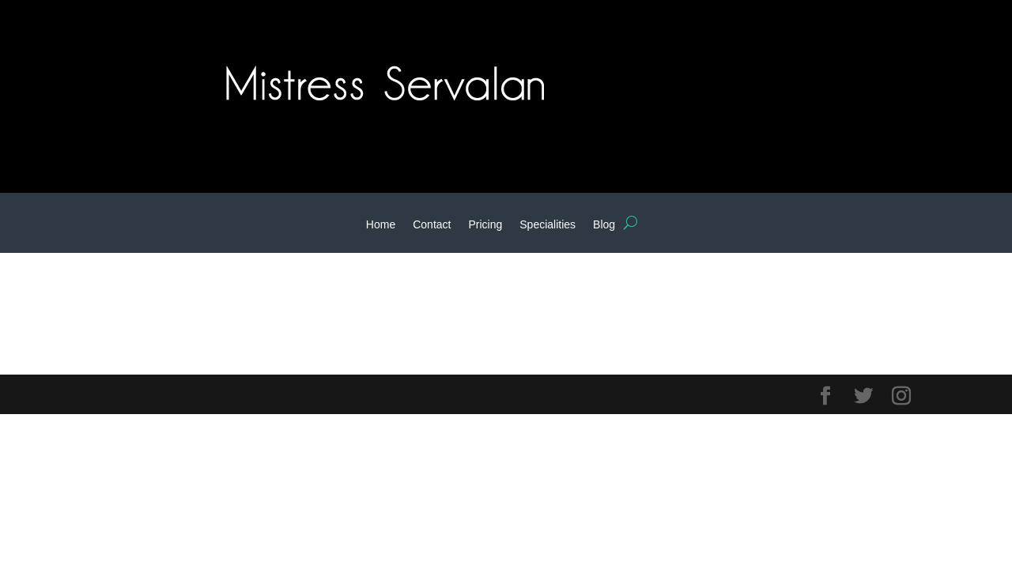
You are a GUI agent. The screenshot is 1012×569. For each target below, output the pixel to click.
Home (380, 225)
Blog (604, 225)
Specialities (547, 225)
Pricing (485, 225)
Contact (432, 225)
